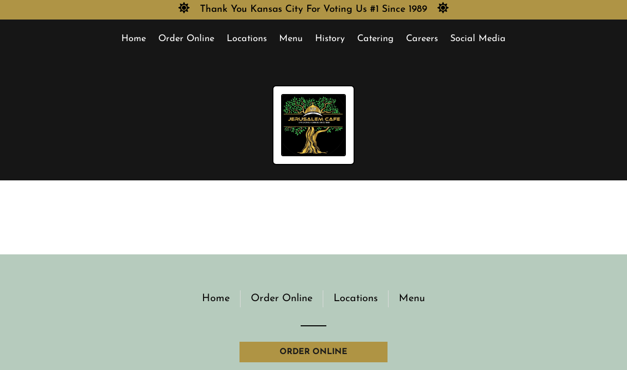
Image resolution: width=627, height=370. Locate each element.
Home (133, 39)
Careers (422, 39)
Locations (247, 39)
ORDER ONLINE (313, 352)
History (330, 39)
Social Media (478, 39)
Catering (375, 39)
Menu (291, 39)
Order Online (186, 39)
